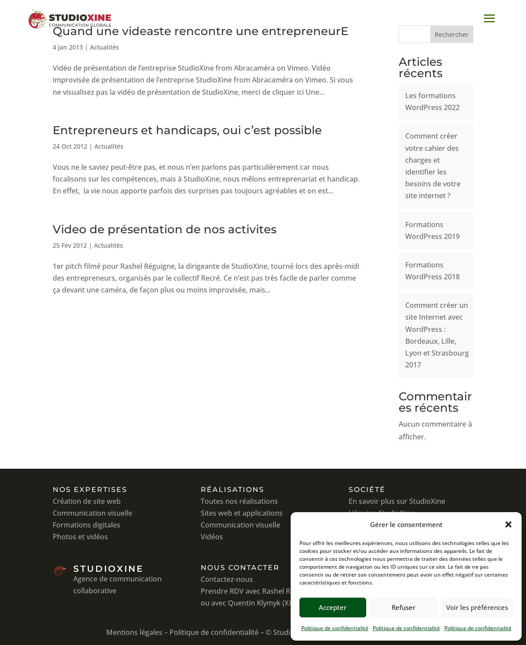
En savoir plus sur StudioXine (397, 501)
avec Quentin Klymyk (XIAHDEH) (264, 603)
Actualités (104, 47)
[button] (508, 524)
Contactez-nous (227, 579)
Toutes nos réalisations (239, 501)
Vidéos (212, 537)
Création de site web (87, 501)
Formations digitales (86, 525)
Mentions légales (134, 632)
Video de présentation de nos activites (165, 229)
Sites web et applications (242, 513)
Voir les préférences (477, 607)
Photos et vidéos (80, 537)
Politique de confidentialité (334, 628)
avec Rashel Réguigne (281, 591)
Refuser (403, 607)
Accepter (332, 607)
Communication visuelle (92, 513)
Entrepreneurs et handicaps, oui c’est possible (187, 130)
